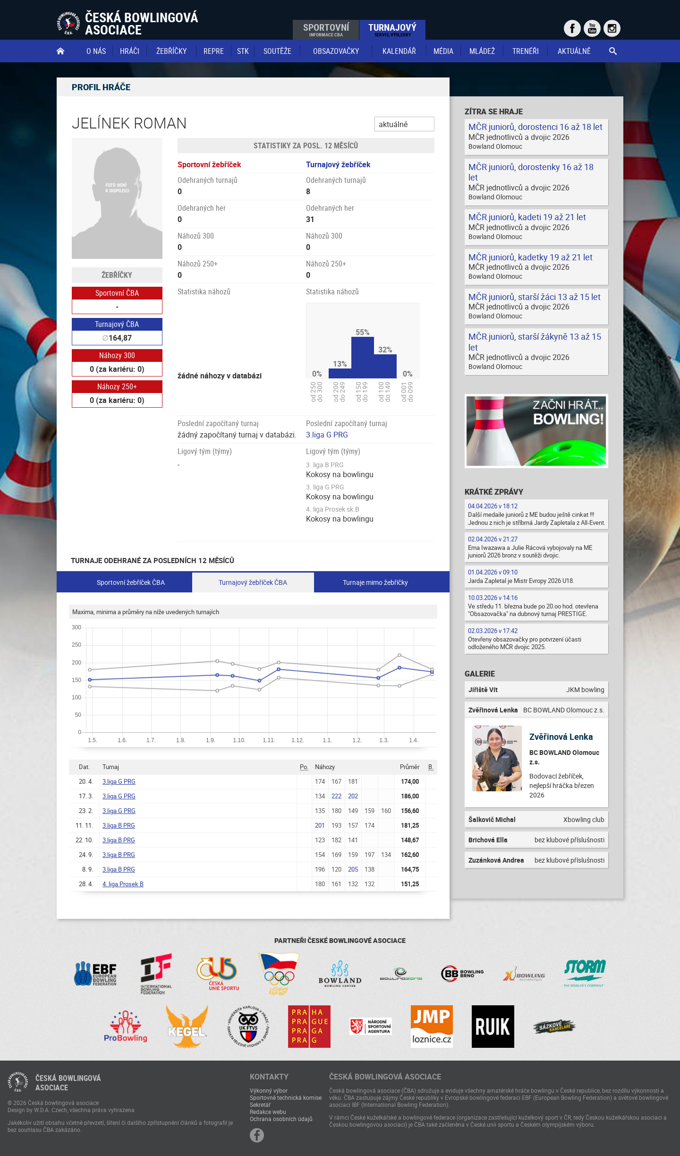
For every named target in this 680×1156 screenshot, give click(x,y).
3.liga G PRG (327, 434)
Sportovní (326, 29)
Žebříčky (171, 51)
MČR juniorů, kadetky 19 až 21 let (530, 257)
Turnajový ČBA (117, 324)
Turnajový (392, 29)
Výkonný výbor (269, 1090)
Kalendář (399, 51)
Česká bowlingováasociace (68, 1083)
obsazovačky (336, 51)
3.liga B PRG (118, 825)
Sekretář (260, 1104)
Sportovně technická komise (286, 1097)
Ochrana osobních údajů (281, 1118)
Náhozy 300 (117, 355)
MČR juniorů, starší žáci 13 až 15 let (534, 296)
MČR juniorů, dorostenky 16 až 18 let (531, 172)
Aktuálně (574, 51)
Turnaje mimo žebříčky (375, 582)
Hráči (129, 51)
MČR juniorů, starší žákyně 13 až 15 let (534, 342)
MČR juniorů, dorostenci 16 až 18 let (535, 126)
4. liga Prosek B (123, 884)
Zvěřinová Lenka (561, 736)
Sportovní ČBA (117, 293)
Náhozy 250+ (117, 386)
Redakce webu (268, 1111)
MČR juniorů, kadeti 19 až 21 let (527, 217)
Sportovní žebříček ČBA (131, 582)
